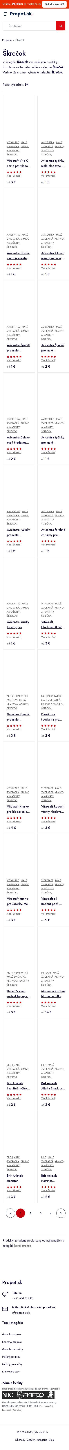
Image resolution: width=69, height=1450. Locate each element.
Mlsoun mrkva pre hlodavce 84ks (53, 993)
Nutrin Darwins (17, 696)
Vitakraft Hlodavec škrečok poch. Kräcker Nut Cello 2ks (53, 625)
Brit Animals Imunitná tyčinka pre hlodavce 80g (19, 1086)
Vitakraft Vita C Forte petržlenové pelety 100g (19, 164)
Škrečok (20, 40)
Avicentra (47, 142)
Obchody (20, 1440)
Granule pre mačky (12, 1349)
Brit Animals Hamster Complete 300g (17, 1178)
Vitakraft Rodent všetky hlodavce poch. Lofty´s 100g (52, 809)
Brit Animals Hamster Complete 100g (51, 1178)
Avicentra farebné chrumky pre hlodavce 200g (53, 533)
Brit (9, 1065)
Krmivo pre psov (10, 1371)
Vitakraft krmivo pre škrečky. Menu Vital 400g (19, 902)
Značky (31, 1440)
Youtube (17, 1410)
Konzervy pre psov (12, 1342)
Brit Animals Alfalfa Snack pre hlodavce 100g (52, 1086)
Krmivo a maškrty (18, 704)
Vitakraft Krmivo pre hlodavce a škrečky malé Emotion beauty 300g (18, 809)
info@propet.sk (21, 1313)
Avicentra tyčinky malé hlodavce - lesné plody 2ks (52, 164)
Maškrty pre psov (11, 1357)
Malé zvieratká (16, 700)
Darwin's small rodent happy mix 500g (18, 994)
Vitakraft (13, 142)
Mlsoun (46, 972)
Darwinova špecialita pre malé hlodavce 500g (51, 717)
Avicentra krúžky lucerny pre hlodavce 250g (18, 625)
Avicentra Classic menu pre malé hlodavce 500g (18, 256)
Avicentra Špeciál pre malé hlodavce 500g (18, 348)
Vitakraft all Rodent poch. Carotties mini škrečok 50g (50, 902)
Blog (51, 1440)
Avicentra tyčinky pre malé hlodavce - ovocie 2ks (53, 440)
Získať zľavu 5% (54, 4)
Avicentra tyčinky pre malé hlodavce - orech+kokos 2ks (18, 533)
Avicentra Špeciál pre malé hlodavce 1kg (52, 348)
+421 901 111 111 (23, 1298)
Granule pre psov (11, 1334)
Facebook (6, 1410)
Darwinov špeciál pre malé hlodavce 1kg (18, 717)
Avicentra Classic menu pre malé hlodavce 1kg (52, 256)
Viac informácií (14, 175)
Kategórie (42, 1440)
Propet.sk (21, 14)
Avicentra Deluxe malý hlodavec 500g (18, 440)
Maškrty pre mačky (12, 1364)
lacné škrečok (22, 1246)
